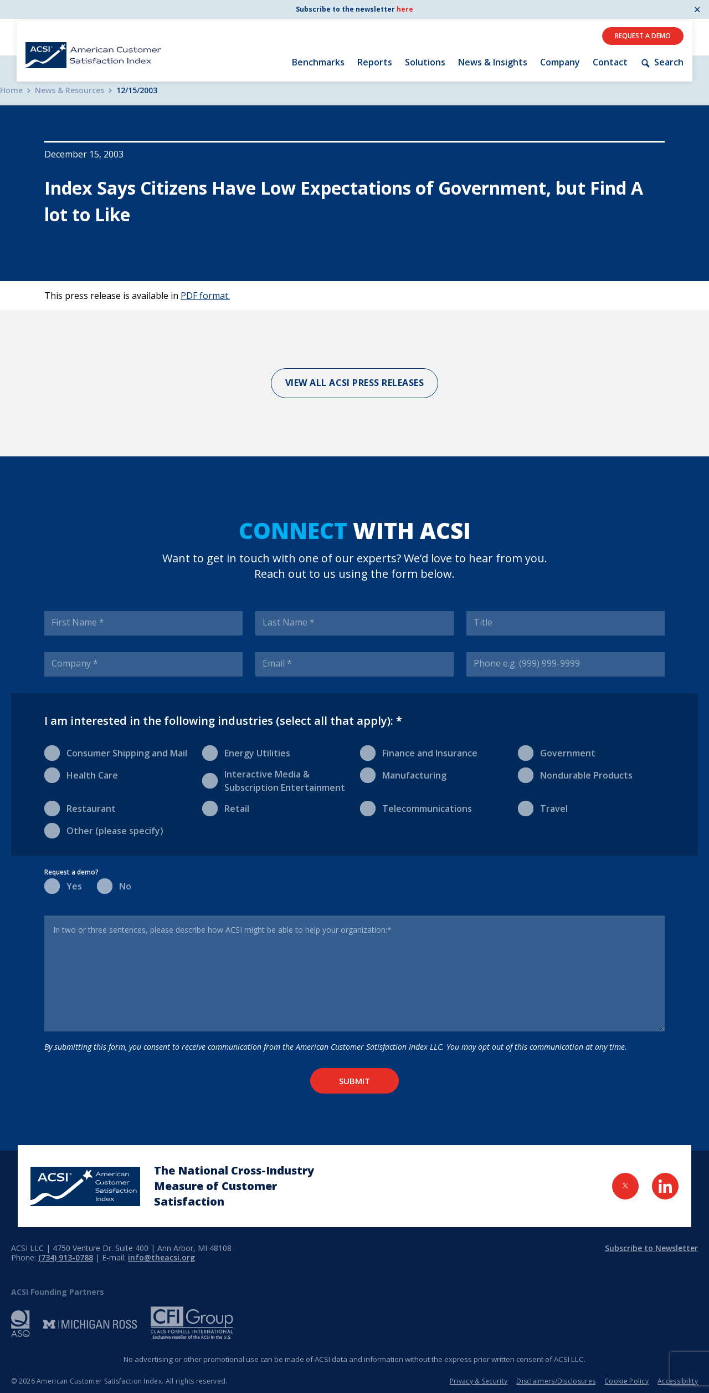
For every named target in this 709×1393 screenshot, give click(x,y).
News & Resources (69, 90)
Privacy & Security (478, 1381)
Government (556, 752)
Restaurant (80, 808)
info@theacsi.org (161, 1257)
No (114, 885)
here (405, 9)
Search (662, 62)
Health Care (81, 774)
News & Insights (492, 62)
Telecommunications (416, 808)
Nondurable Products (575, 774)
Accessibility (677, 1381)
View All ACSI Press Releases (354, 383)
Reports (374, 62)
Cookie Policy (626, 1381)
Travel (543, 808)
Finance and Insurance (418, 752)
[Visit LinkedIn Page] (665, 1186)
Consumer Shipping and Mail (115, 752)
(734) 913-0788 (65, 1257)
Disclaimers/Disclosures (555, 1381)
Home (11, 90)
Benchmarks (318, 62)
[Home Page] (85, 1186)
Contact (610, 62)
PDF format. (205, 295)
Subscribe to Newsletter (651, 1248)
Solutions (425, 62)
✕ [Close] (697, 9)
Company (560, 62)
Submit (354, 1080)
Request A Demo (643, 35)
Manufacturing (403, 774)
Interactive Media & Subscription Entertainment (273, 780)
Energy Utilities (246, 752)
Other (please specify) (103, 830)
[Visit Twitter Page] (625, 1186)
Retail (225, 808)
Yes (63, 885)
